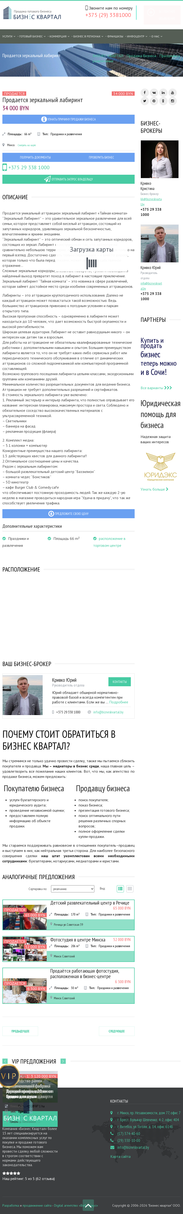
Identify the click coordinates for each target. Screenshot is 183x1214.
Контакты (120, 682)
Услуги (7, 36)
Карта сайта (120, 1155)
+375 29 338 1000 (26, 167)
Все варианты (156, 387)
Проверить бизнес (101, 157)
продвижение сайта (37, 1205)
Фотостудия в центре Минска (76, 939)
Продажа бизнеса (141, 55)
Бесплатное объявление (167, 15)
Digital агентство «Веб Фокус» (76, 1205)
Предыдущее (20, 1030)
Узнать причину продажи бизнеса (68, 119)
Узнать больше (154, 489)
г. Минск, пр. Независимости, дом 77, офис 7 (149, 1112)
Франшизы (115, 36)
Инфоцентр (135, 36)
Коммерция (58, 36)
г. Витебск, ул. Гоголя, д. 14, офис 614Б (145, 1126)
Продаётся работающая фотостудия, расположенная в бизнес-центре (82, 973)
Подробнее (118, 702)
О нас (155, 36)
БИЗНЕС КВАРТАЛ (108, 55)
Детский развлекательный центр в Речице (87, 903)
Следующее (117, 1030)
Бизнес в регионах (86, 36)
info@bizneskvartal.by (108, 712)
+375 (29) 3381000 (108, 15)
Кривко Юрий (64, 680)
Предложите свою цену (68, 513)
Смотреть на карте (27, 145)
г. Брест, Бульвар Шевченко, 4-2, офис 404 (148, 1119)
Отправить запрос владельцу (68, 179)
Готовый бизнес (31, 36)
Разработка (10, 1205)
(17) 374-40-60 (128, 1132)
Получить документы (35, 157)
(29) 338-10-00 (128, 1139)
